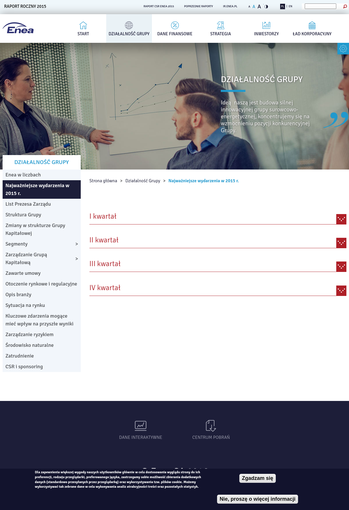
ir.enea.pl (230, 6)
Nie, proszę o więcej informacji (257, 499)
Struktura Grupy (23, 214)
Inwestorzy (266, 33)
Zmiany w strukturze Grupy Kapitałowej (35, 229)
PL (282, 6)
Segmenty (16, 244)
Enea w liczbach (23, 175)
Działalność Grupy (129, 33)
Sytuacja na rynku (25, 305)
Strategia (220, 33)
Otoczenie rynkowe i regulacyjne (41, 284)
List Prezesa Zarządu (28, 204)
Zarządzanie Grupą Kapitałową (26, 258)
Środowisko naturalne (29, 345)
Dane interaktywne (140, 437)
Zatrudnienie (19, 356)
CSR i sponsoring (24, 366)
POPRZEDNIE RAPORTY (198, 6)
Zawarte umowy (23, 273)
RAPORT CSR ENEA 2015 (159, 6)
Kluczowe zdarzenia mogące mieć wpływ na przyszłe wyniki (39, 320)
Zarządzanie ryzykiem (29, 334)
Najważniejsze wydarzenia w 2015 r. (203, 181)
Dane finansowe (174, 33)
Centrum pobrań (211, 437)
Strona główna (103, 181)
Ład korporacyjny (312, 33)
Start (83, 33)
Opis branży (18, 294)
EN (290, 6)
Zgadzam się (257, 478)
